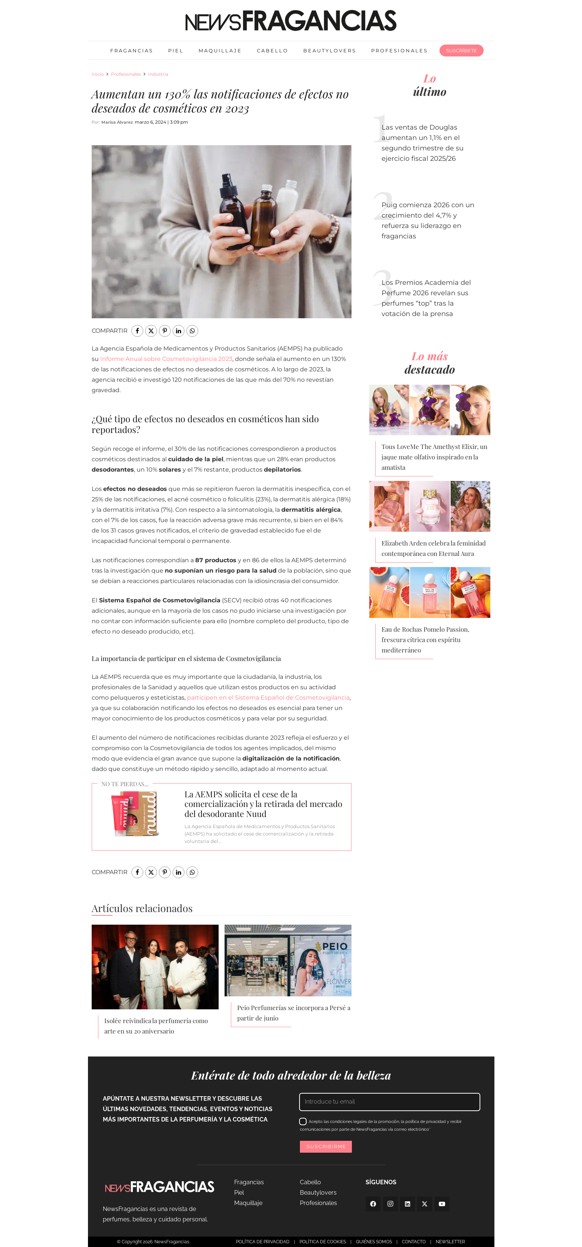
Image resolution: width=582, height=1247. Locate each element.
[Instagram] (390, 1203)
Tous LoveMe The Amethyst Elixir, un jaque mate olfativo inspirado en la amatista (434, 456)
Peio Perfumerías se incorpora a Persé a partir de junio (293, 1012)
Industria (158, 74)
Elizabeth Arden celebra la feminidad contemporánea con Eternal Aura (434, 548)
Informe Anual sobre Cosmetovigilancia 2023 (166, 358)
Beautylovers (318, 1192)
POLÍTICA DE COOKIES (323, 1241)
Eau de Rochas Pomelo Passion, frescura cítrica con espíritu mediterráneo (425, 639)
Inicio (98, 74)
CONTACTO (414, 1241)
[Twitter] (424, 1203)
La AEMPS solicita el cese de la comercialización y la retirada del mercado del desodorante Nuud (263, 804)
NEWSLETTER (450, 1241)
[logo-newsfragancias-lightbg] (291, 20)
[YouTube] (442, 1203)
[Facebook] (373, 1203)
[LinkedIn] (407, 1203)
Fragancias (249, 1182)
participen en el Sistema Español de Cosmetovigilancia (268, 697)
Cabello (310, 1182)
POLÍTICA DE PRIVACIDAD (263, 1241)
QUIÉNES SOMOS (374, 1241)
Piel (239, 1192)
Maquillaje (248, 1203)
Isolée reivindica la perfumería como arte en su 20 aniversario (156, 1025)
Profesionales (126, 74)
